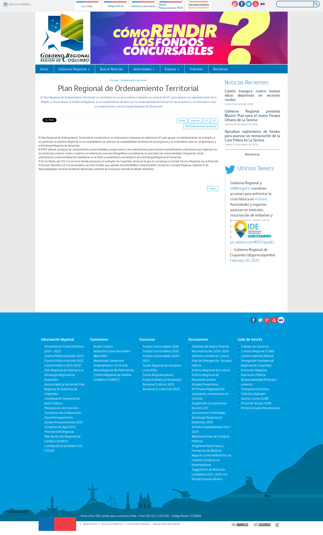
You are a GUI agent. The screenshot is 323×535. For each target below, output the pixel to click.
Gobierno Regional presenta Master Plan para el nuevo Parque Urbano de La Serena (252, 115)
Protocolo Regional (254, 370)
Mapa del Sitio (90, 524)
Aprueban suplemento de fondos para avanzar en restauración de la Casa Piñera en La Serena (252, 135)
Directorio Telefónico (112, 524)
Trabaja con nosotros (255, 346)
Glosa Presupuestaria (58, 417)
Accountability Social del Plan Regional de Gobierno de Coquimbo (64, 389)
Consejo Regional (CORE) (257, 351)
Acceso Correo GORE (254, 398)
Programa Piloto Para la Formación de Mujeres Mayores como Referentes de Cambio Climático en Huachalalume (211, 455)
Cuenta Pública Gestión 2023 (63, 356)
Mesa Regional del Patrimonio (113, 370)
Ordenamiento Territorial (110, 365)
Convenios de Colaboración (62, 413)
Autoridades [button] (144, 69)
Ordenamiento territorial (134, 80)
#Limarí (261, 199)
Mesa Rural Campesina (108, 361)
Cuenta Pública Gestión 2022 (63, 361)
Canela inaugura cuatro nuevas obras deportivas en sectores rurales (252, 95)
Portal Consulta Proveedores (260, 408)
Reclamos (220, 69)
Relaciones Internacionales (111, 351)
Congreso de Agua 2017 (60, 427)
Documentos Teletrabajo (208, 413)
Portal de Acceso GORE (256, 403)
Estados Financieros (205, 384)
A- (214, 120)
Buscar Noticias (111, 69)
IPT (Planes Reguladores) (208, 389)
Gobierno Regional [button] (73, 69)
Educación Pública (253, 375)
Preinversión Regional (59, 432)
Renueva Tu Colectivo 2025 (161, 389)
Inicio (44, 69)
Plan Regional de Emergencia (63, 370)
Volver (213, 188)
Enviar (182, 120)
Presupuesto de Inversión (61, 408)
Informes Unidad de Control (210, 356)
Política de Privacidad (138, 524)
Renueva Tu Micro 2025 (158, 384)
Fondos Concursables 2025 (161, 351)
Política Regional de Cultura (210, 370)
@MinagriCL (240, 188)
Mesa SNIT (100, 356)
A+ (206, 120)
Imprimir (195, 120)
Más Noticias (252, 154)
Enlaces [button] (172, 69)
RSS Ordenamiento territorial (200, 126)
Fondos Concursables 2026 (161, 346)
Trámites (196, 69)
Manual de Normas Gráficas (166, 524)
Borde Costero (103, 346)
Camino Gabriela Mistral (257, 356)
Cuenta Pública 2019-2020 (62, 365)
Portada (114, 80)
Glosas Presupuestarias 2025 (63, 422)
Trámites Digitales (253, 394)
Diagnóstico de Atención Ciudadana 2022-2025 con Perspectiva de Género (209, 474)
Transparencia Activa (255, 389)
